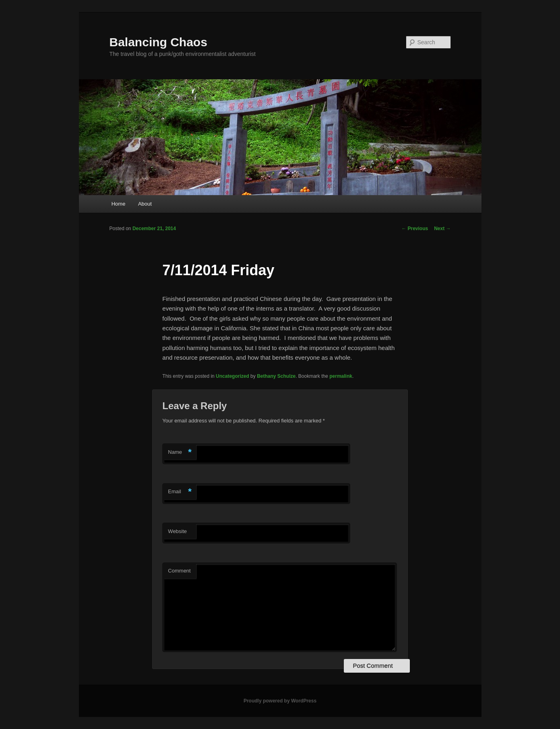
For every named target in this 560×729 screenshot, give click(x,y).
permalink (340, 376)
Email (180, 492)
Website (177, 531)
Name (180, 452)
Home (119, 204)
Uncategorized (232, 376)
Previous (414, 228)
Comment (179, 571)
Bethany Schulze (276, 376)
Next (442, 228)
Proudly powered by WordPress (280, 701)
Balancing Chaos (158, 42)
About (145, 204)
